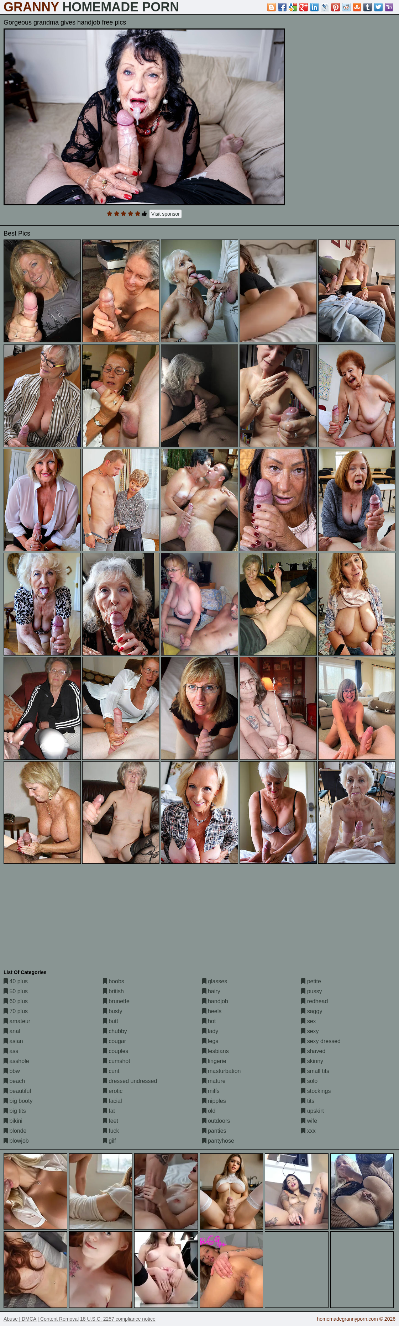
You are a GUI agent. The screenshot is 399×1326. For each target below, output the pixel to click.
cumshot (116, 1061)
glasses (214, 981)
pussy (311, 991)
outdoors (216, 1121)
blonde (15, 1131)
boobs (113, 981)
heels (212, 1011)
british (113, 991)
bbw (12, 1071)
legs (210, 1041)
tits (307, 1101)
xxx (308, 1131)
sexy (310, 1031)
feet (110, 1121)
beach (14, 1081)
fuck (111, 1131)
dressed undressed (130, 1081)
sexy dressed (321, 1041)
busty (112, 1011)
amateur (17, 1021)
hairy (211, 991)
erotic (113, 1091)
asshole (16, 1061)
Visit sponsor (165, 214)
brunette (116, 1001)
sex (308, 1021)
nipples (214, 1101)
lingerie (214, 1061)
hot (209, 1021)
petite (311, 981)
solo (309, 1081)
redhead (314, 1001)
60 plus (16, 1001)
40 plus (16, 981)
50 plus (16, 991)
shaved (313, 1051)
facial (112, 1101)
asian (13, 1041)
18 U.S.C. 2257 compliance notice (118, 1319)
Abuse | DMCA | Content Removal (41, 1319)
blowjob (16, 1141)
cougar (114, 1041)
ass (11, 1051)
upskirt (312, 1111)
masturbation (221, 1071)
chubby (115, 1031)
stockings (316, 1091)
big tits (15, 1111)
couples (115, 1051)
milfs (211, 1091)
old (209, 1111)
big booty (18, 1101)
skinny (312, 1061)
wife (309, 1121)
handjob (215, 1001)
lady (210, 1031)
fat (109, 1111)
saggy (311, 1011)
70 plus (16, 1011)
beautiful (17, 1091)
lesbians (215, 1051)
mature (214, 1081)
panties (214, 1131)
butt (110, 1021)
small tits (315, 1071)
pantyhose (218, 1141)
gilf (109, 1141)
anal (12, 1031)
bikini (13, 1121)
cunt (111, 1071)
